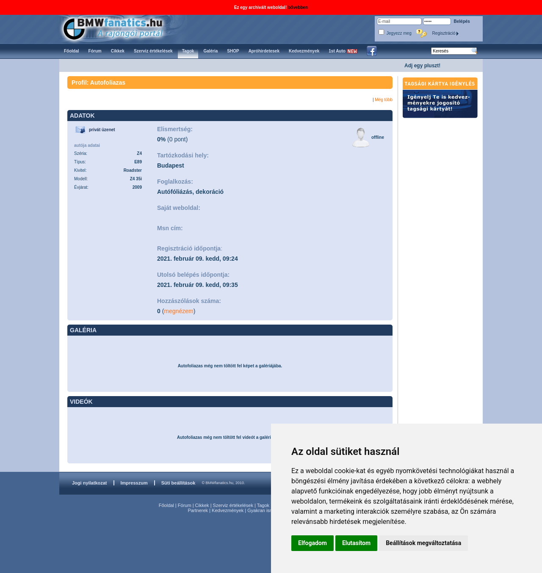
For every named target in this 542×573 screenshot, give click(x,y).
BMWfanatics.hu (122, 28)
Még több (384, 99)
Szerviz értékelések (233, 505)
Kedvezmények (227, 510)
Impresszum (134, 482)
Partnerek (198, 510)
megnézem (178, 311)
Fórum (184, 505)
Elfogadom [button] (312, 543)
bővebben (298, 7)
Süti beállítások (178, 482)
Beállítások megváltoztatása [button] (423, 543)
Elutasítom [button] (356, 543)
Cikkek (202, 505)
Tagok (263, 505)
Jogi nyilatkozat (89, 482)
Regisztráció (445, 33)
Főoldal (166, 505)
